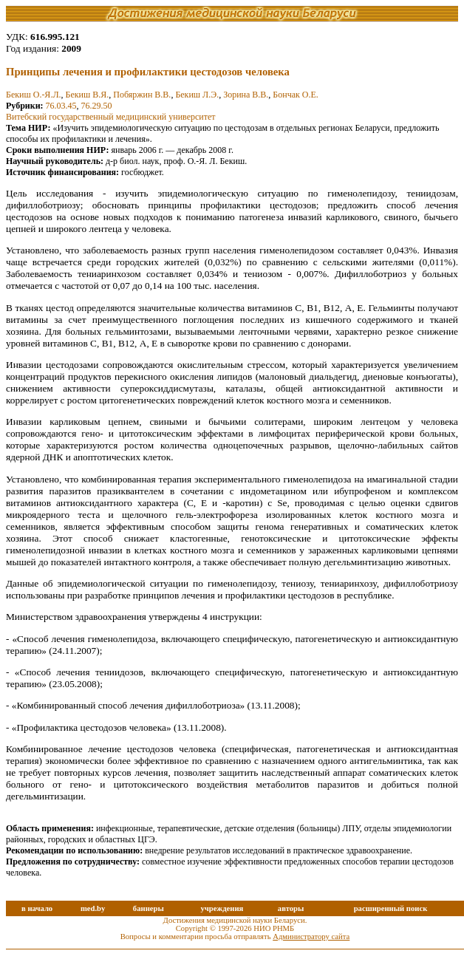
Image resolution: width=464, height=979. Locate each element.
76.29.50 (96, 105)
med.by (93, 908)
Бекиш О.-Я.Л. (33, 94)
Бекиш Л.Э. (197, 94)
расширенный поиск (391, 908)
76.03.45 (61, 105)
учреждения (221, 908)
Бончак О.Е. (295, 94)
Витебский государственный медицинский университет (111, 117)
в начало (36, 908)
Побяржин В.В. (142, 94)
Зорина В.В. (245, 94)
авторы (291, 908)
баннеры (148, 908)
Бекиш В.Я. (87, 94)
